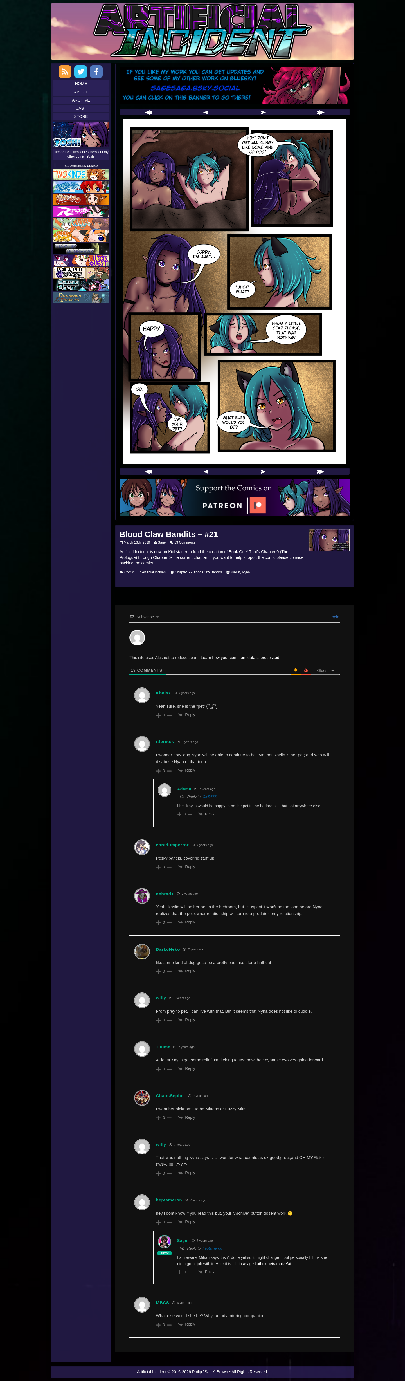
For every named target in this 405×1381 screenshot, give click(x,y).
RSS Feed (64, 71)
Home (81, 83)
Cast (81, 108)
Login (333, 617)
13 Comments (184, 542)
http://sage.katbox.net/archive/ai (263, 1263)
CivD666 (210, 797)
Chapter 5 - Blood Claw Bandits (198, 572)
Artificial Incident (154, 572)
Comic (129, 572)
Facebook (96, 71)
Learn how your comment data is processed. (240, 657)
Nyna (246, 572)
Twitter (80, 71)
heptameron (212, 1248)
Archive (81, 100)
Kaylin (235, 572)
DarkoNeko (168, 949)
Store (81, 116)
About (81, 92)
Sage (162, 542)
